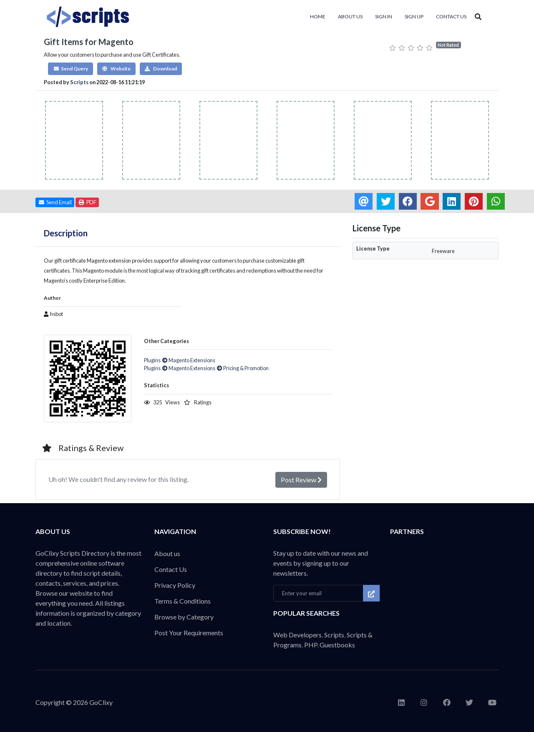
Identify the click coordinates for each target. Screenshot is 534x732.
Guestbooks (337, 645)
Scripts (79, 82)
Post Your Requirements (188, 633)
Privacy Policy (174, 585)
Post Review (301, 480)
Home (317, 16)
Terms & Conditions (182, 601)
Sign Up (414, 16)
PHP (310, 645)
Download (161, 68)
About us (350, 16)
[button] (70, 69)
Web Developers (297, 635)
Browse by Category (184, 617)
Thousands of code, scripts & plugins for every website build (98, 16)
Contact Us (451, 16)
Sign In (383, 16)
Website (116, 68)
